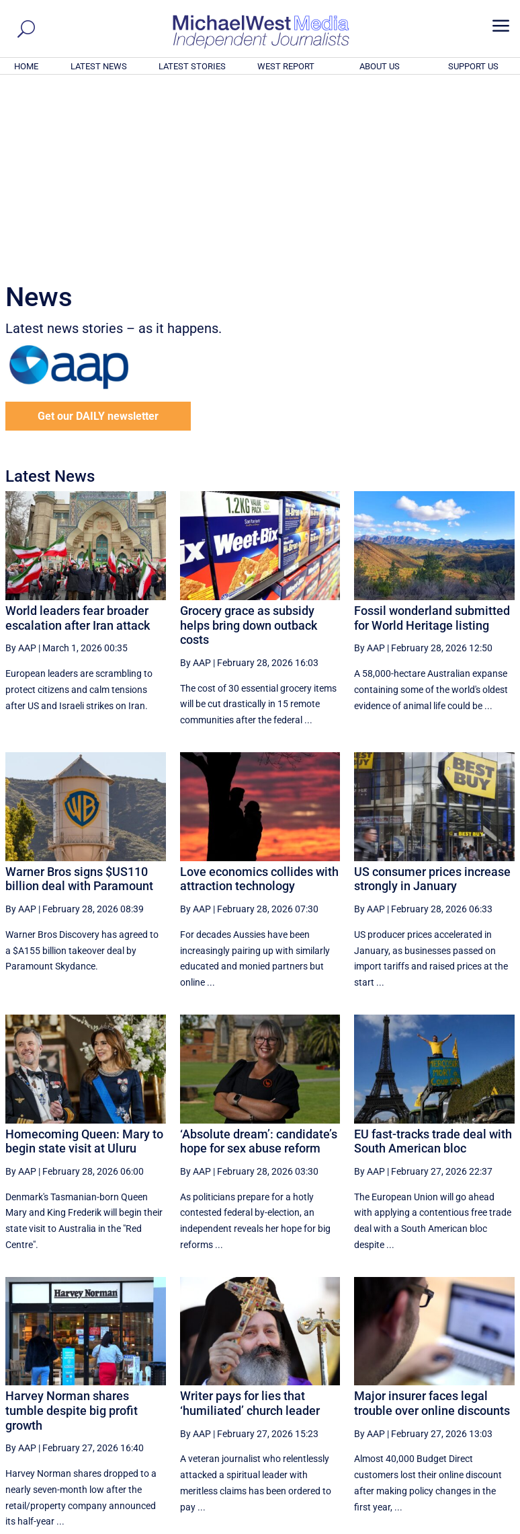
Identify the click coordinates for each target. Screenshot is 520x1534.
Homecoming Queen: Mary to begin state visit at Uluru (84, 958)
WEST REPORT (285, 66)
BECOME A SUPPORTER (454, 1450)
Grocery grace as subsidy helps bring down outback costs (248, 442)
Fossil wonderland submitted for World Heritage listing (432, 435)
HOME (26, 66)
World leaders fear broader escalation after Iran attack (77, 435)
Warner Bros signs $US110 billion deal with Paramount (79, 696)
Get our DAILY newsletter (98, 233)
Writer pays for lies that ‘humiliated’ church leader (250, 1220)
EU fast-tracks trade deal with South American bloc (433, 958)
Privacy (491, 1526)
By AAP (20, 465)
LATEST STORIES (192, 66)
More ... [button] (478, 1398)
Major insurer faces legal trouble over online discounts (432, 1220)
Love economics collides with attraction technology (259, 696)
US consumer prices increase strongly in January (432, 696)
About (418, 1526)
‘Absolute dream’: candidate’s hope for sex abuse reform (258, 958)
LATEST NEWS (99, 66)
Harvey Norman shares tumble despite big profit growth (71, 1227)
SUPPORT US (473, 66)
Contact (453, 1526)
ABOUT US (379, 66)
